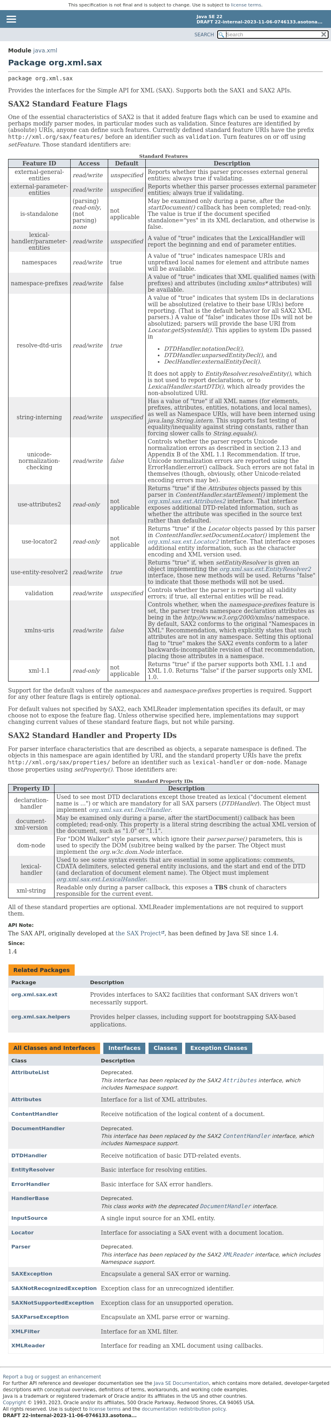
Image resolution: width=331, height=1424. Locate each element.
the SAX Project (138, 933)
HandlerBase (30, 1198)
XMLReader (28, 1345)
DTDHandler (29, 1155)
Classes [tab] (165, 1048)
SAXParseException (40, 1317)
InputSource (29, 1218)
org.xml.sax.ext (34, 994)
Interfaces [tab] (124, 1048)
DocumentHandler (38, 1128)
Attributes (26, 1099)
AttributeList (30, 1072)
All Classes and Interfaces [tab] (54, 1048)
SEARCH (204, 35)
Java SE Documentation (181, 1383)
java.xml (45, 50)
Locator (22, 1233)
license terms (246, 5)
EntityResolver (32, 1170)
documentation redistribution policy (183, 1409)
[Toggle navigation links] (11, 19)
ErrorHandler (30, 1184)
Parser (20, 1247)
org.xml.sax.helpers (40, 1017)
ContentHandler (34, 1114)
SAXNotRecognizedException (54, 1288)
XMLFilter (25, 1331)
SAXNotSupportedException (52, 1303)
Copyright (14, 1402)
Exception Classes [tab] (218, 1048)
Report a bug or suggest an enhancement (52, 1377)
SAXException (31, 1274)
